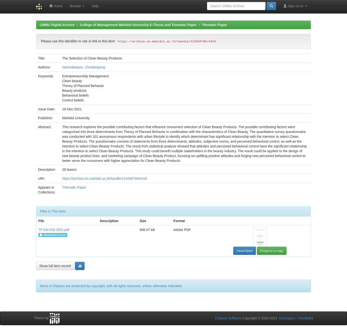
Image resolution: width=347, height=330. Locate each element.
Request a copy (271, 251)
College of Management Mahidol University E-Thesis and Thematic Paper (138, 25)
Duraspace (287, 318)
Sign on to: (295, 6)
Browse (77, 6)
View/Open (244, 251)
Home (55, 6)
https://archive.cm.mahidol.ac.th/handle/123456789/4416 (104, 178)
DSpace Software (228, 318)
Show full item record (55, 266)
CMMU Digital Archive (57, 25)
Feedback (306, 318)
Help (95, 6)
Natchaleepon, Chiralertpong (83, 67)
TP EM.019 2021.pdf (53, 230)
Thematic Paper (214, 25)
